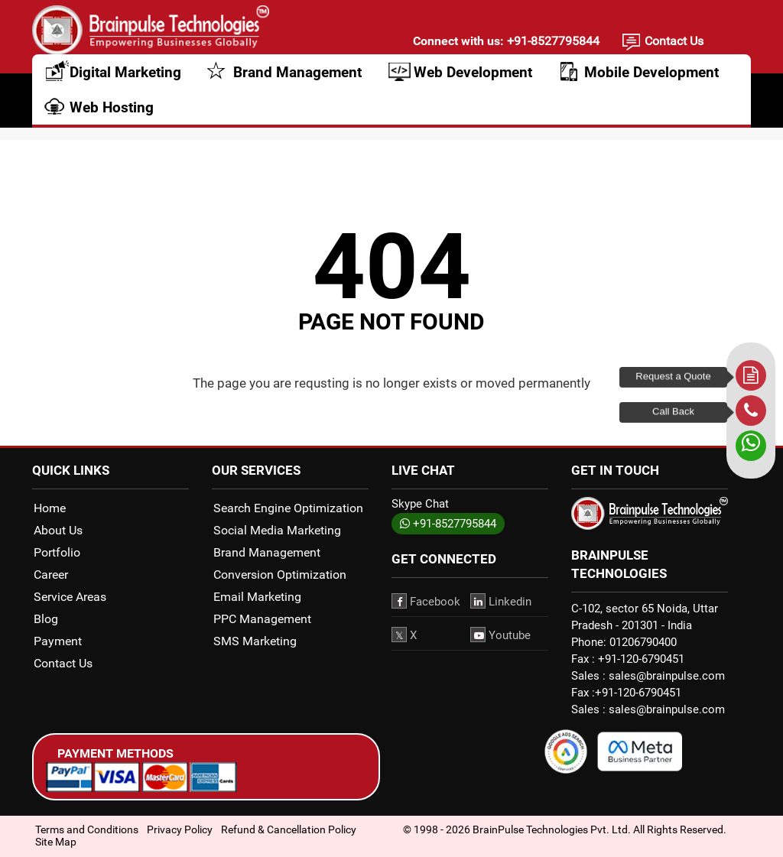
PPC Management (262, 619)
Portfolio (57, 552)
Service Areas (70, 596)
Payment (58, 641)
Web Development (473, 82)
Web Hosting (112, 117)
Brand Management (297, 82)
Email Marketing (257, 596)
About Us (58, 530)
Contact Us (674, 43)
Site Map (55, 842)
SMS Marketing (255, 641)
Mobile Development (651, 82)
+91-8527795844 (551, 43)
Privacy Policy (180, 829)
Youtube (500, 634)
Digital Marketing (125, 82)
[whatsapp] (751, 445)
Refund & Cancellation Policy (288, 829)
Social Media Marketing (277, 530)
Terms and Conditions (86, 829)
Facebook (426, 601)
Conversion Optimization (279, 574)
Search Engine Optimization (288, 508)
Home (50, 508)
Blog (46, 619)
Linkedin (500, 601)
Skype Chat (420, 504)
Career (51, 574)
